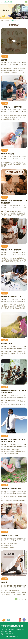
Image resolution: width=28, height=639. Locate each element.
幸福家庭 (7, 21)
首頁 (2, 21)
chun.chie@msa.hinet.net (12, 636)
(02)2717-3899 (9, 631)
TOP (22, 619)
